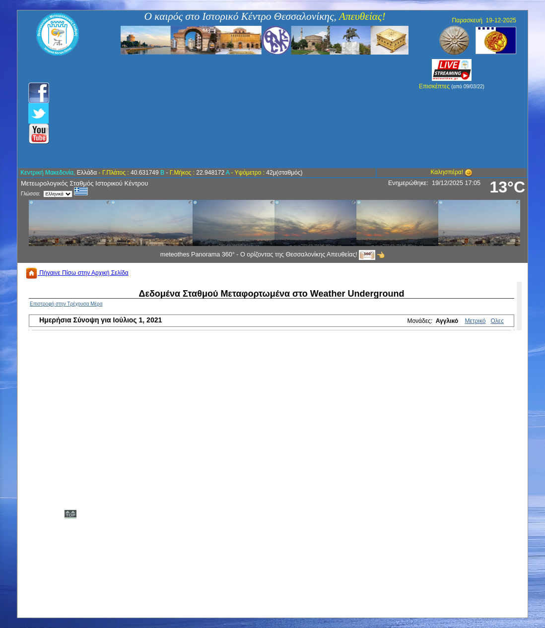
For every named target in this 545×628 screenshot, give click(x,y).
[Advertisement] (219, 111)
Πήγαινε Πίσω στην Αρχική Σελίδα (77, 272)
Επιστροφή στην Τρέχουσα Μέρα (66, 304)
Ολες (497, 320)
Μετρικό (475, 320)
